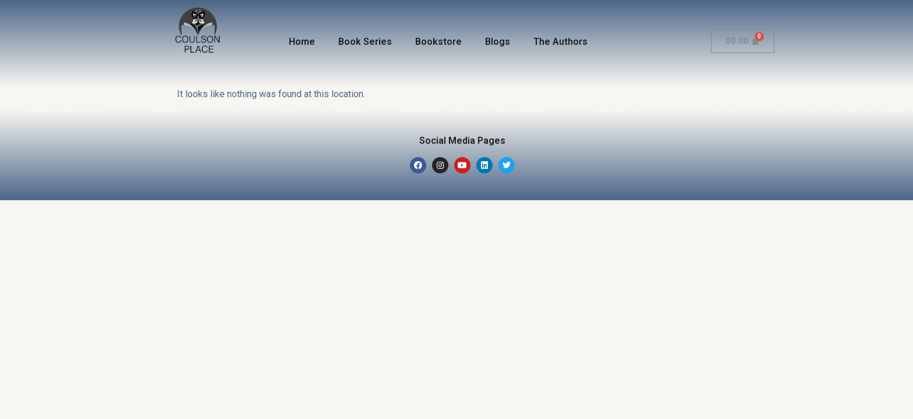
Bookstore (438, 41)
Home (302, 41)
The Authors (560, 41)
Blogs (497, 41)
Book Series (365, 41)
